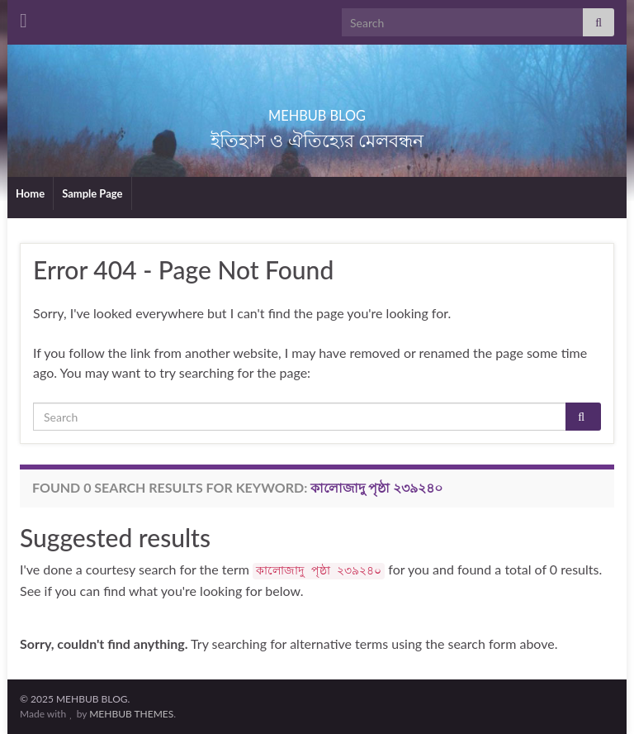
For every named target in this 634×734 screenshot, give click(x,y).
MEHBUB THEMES (131, 714)
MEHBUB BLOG (317, 110)
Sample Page (92, 193)
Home (30, 193)
